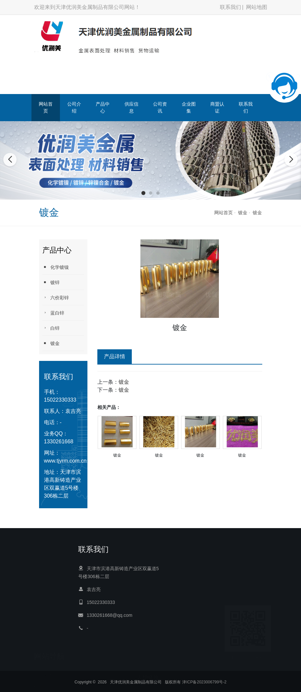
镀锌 (51, 282)
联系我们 (230, 7)
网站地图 (256, 7)
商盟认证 (217, 107)
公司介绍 (74, 107)
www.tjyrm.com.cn (65, 461)
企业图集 (189, 107)
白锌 (51, 328)
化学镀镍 (55, 267)
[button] (143, 193)
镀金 (242, 212)
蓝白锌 (53, 313)
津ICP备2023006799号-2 (204, 689)
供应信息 (131, 107)
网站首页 (46, 107)
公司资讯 (160, 107)
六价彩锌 (55, 297)
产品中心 (103, 107)
